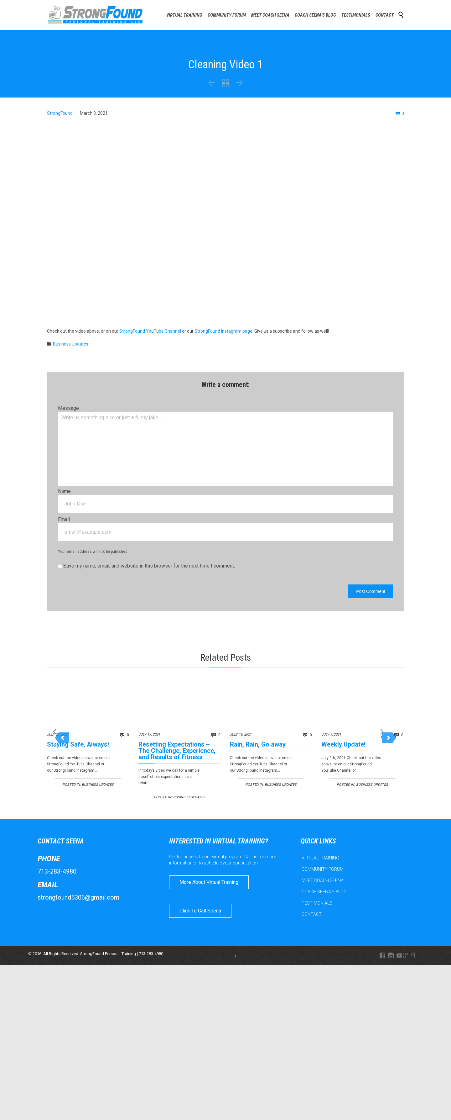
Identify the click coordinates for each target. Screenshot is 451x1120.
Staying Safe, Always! (78, 744)
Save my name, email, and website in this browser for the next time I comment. (146, 566)
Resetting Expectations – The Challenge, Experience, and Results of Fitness (176, 751)
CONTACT (312, 941)
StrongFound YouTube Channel (150, 331)
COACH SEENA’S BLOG (324, 919)
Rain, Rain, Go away (258, 744)
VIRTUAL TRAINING (320, 885)
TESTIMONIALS (317, 930)
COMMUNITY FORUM (323, 896)
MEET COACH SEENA (323, 907)
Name (64, 491)
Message (68, 408)
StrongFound (60, 113)
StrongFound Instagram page (223, 331)
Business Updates (70, 343)
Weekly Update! (343, 744)
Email (64, 519)
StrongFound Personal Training (108, 980)
